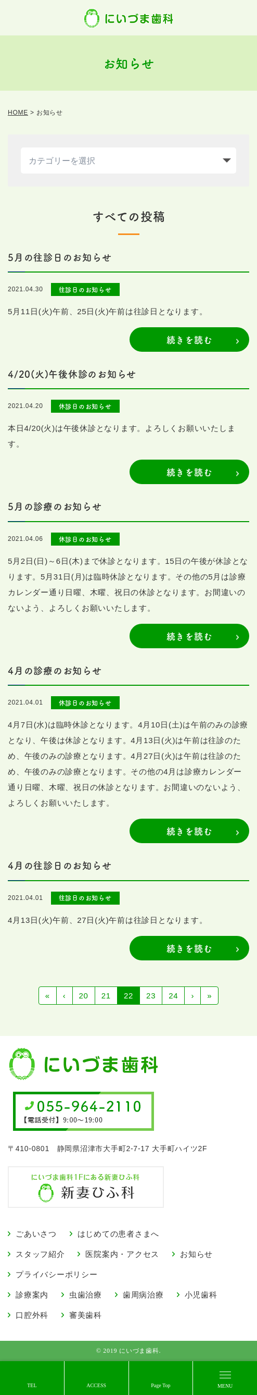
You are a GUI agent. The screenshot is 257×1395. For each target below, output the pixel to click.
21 (106, 995)
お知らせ (196, 1254)
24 (173, 995)
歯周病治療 (143, 1294)
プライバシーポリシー (57, 1274)
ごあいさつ (36, 1233)
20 (83, 995)
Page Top (160, 1385)
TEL (31, 1385)
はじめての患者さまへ (119, 1233)
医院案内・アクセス (122, 1254)
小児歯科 (201, 1294)
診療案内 (32, 1294)
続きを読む (189, 339)
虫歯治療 (85, 1294)
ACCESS (96, 1385)
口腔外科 (32, 1315)
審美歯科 (85, 1315)
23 (151, 995)
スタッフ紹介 (40, 1254)
